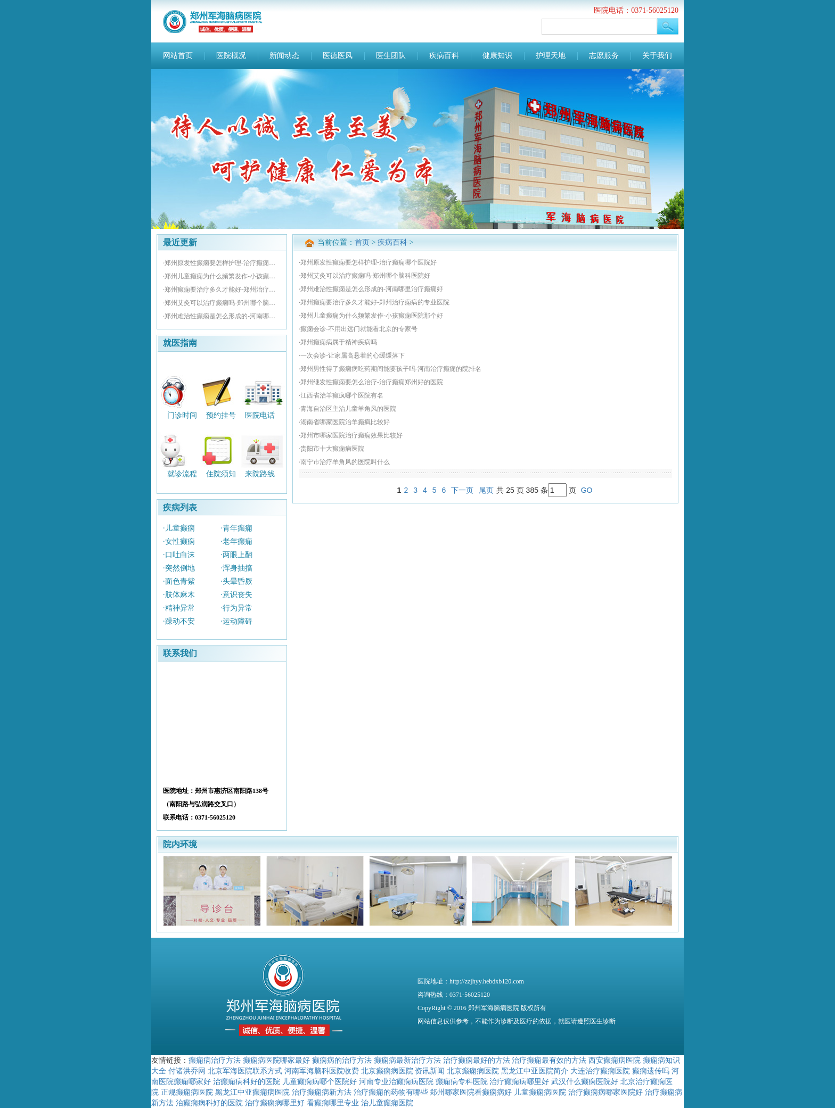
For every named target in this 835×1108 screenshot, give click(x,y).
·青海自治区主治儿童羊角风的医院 (347, 408)
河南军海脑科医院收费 (321, 1070)
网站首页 (178, 56)
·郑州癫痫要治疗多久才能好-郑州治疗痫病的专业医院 (222, 289)
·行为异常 (236, 608)
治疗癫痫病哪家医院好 (605, 1092)
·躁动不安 (179, 621)
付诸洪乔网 (187, 1070)
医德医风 (338, 56)
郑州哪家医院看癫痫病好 (471, 1092)
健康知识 (497, 56)
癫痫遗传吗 (650, 1070)
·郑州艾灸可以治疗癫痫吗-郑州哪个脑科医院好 (222, 303)
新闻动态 (284, 56)
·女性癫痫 (179, 541)
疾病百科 (444, 56)
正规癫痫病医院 (187, 1092)
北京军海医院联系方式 (245, 1070)
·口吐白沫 (179, 555)
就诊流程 (182, 474)
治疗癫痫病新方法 (321, 1092)
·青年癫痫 (236, 528)
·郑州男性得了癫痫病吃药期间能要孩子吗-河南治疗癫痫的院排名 (390, 369)
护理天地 (551, 56)
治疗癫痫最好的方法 (476, 1060)
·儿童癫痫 (179, 528)
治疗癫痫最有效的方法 (549, 1060)
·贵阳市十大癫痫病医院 (331, 448)
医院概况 (231, 56)
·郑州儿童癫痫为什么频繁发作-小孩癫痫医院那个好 (222, 276)
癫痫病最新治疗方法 (407, 1060)
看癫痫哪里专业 (333, 1102)
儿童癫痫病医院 (540, 1092)
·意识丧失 (236, 595)
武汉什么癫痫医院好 (584, 1081)
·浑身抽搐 (236, 568)
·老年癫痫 (236, 541)
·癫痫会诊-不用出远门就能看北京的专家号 (358, 329)
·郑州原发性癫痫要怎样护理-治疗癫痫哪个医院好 (222, 263)
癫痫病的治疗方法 (342, 1060)
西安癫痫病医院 (614, 1060)
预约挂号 (221, 414)
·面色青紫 (179, 581)
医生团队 (391, 56)
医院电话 (260, 414)
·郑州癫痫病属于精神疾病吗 (338, 342)
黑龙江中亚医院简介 (534, 1070)
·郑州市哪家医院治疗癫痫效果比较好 (351, 435)
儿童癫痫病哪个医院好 (319, 1081)
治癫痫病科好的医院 (246, 1081)
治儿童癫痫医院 (387, 1102)
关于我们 (657, 56)
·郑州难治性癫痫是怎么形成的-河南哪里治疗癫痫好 (222, 316)
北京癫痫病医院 (387, 1070)
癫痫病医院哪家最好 (276, 1060)
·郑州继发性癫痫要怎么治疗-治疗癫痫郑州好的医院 (371, 382)
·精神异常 (179, 608)
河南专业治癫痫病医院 (396, 1081)
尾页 (486, 490)
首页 (362, 242)
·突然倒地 (179, 568)
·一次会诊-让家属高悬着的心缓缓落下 (352, 355)
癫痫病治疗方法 (215, 1060)
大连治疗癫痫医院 (600, 1070)
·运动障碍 (236, 621)
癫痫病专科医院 (462, 1081)
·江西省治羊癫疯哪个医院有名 (341, 395)
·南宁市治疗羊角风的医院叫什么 (344, 462)
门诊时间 (182, 414)
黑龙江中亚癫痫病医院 (252, 1092)
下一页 (462, 490)
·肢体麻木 (179, 595)
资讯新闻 (430, 1070)
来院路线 (260, 474)
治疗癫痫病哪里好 (519, 1081)
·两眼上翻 (236, 555)
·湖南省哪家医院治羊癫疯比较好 (344, 422)
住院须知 (221, 474)
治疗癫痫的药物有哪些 (391, 1092)
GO (587, 490)
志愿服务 (604, 56)
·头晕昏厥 (236, 581)
